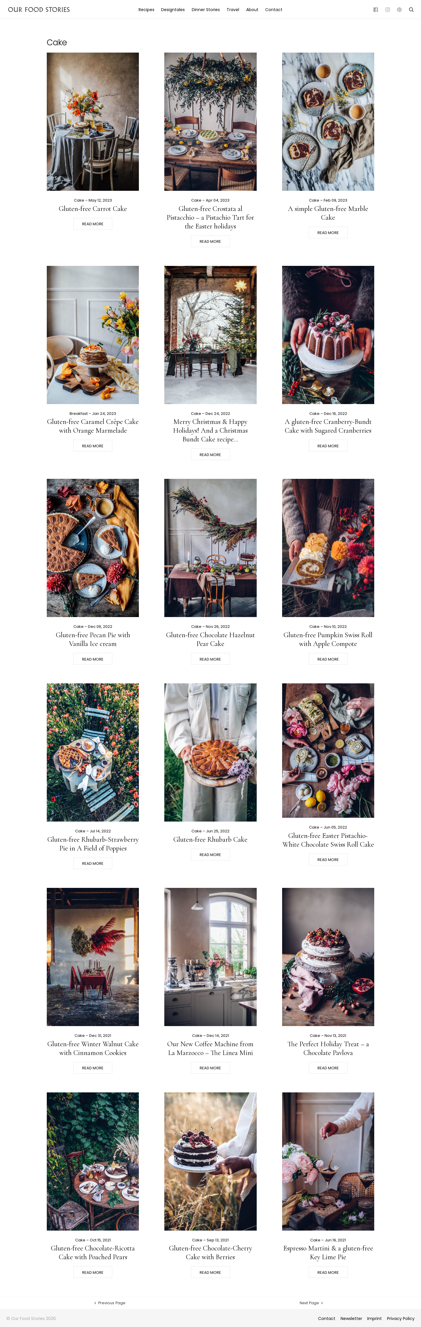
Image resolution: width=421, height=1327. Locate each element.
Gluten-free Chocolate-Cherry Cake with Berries (210, 1252)
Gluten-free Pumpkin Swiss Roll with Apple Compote (328, 639)
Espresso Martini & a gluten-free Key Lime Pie (328, 1252)
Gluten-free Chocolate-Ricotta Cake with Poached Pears (93, 1252)
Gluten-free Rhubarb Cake (210, 839)
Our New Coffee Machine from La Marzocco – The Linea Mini (210, 1048)
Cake (79, 200)
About (252, 10)
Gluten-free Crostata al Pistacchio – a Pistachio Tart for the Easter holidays (210, 218)
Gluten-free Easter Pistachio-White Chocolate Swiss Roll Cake (328, 840)
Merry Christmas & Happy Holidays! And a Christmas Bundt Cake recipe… (210, 430)
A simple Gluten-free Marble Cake (328, 213)
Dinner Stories (206, 10)
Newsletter (351, 1318)
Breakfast (79, 413)
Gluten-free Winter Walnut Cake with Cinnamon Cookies (93, 1048)
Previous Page (109, 1303)
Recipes (146, 10)
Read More (92, 224)
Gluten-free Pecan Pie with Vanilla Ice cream (93, 639)
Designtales (173, 10)
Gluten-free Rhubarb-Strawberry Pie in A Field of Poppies (93, 844)
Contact (273, 10)
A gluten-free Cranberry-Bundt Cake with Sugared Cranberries (328, 426)
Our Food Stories (39, 9)
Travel (233, 10)
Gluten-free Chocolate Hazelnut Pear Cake (210, 639)
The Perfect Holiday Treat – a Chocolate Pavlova (328, 1048)
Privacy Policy (401, 1318)
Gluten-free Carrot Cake (93, 209)
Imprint (374, 1318)
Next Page (312, 1303)
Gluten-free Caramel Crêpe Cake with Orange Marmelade (93, 426)
